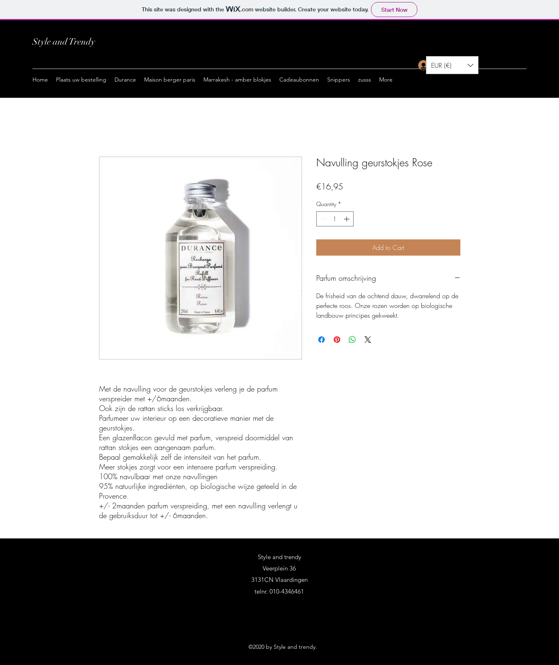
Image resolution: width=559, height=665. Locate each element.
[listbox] (452, 65)
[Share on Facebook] (321, 339)
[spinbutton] (335, 219)
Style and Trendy (63, 41)
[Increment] (347, 219)
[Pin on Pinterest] (337, 339)
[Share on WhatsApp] (352, 339)
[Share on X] (368, 339)
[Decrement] (322, 219)
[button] (125, 79)
